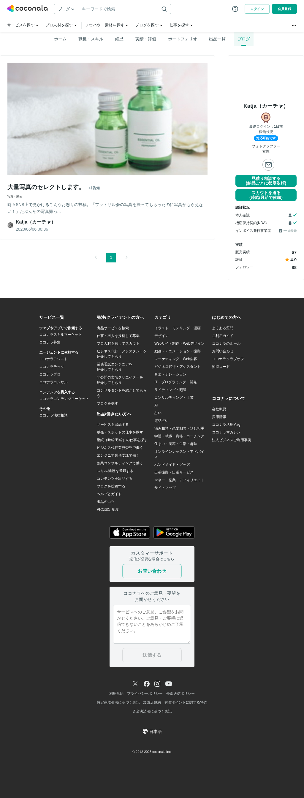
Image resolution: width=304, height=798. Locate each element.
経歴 (119, 39)
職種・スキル (90, 39)
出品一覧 (217, 39)
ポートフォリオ (182, 39)
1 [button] (111, 257)
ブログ (244, 39)
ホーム (60, 39)
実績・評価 (145, 39)
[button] (95, 257)
